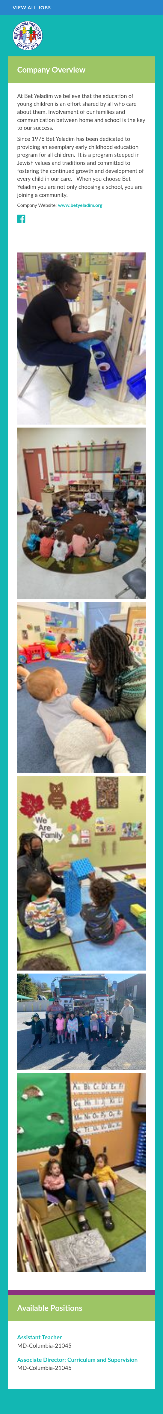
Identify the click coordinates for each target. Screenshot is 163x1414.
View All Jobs (32, 7)
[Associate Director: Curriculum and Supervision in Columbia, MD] (77, 1359)
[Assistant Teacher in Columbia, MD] (39, 1337)
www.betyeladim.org (80, 205)
